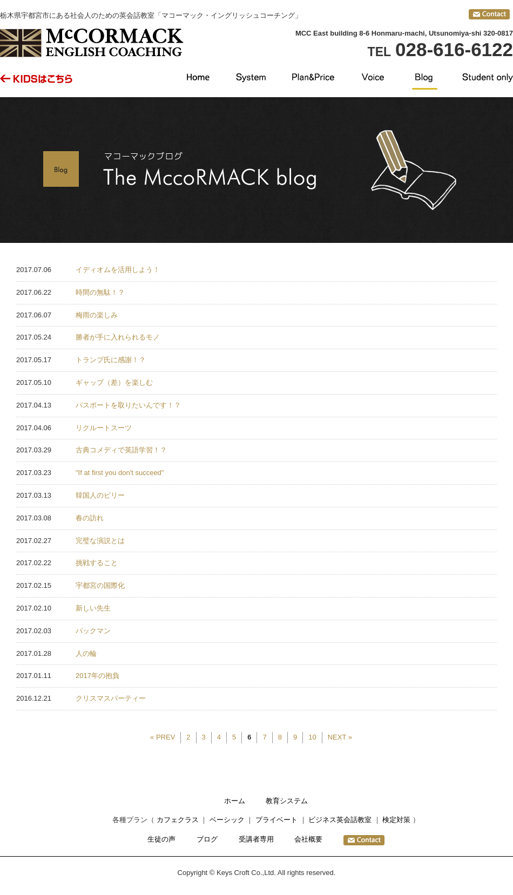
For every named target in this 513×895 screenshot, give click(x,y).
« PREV (162, 737)
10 (312, 737)
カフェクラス (178, 820)
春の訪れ (90, 518)
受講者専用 (256, 839)
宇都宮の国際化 (100, 585)
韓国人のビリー (100, 495)
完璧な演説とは (100, 541)
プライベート (276, 820)
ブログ (207, 839)
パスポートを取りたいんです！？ (128, 405)
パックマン (93, 631)
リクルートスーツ (104, 428)
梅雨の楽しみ (97, 315)
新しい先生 (93, 608)
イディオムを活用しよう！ (118, 270)
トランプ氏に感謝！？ (111, 360)
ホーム (234, 801)
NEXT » (340, 737)
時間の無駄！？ (100, 292)
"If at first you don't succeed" (120, 473)
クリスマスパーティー (111, 698)
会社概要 (308, 839)
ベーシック (227, 820)
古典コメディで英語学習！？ (121, 450)
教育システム (287, 801)
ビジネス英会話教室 (340, 820)
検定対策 (396, 820)
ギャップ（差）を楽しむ (114, 382)
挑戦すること (97, 563)
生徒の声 (161, 839)
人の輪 (86, 653)
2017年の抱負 (97, 676)
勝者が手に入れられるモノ (118, 337)
